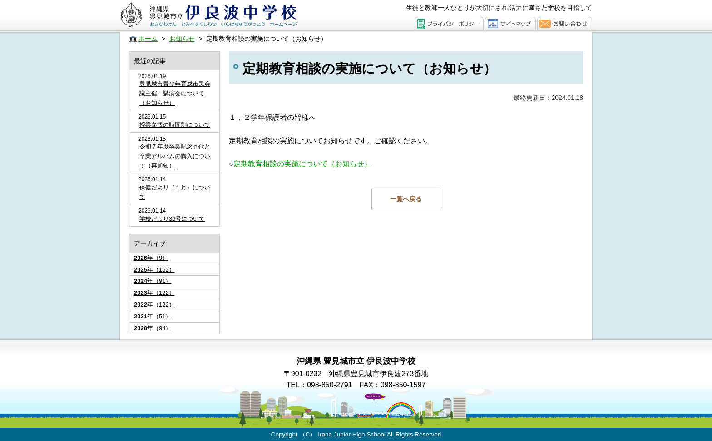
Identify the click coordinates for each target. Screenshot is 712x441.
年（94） (152, 328)
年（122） (154, 292)
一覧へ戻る (406, 199)
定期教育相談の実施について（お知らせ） (302, 164)
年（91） (152, 280)
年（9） (151, 257)
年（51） (152, 316)
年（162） (154, 269)
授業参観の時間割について (174, 124)
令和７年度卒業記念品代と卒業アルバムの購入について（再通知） (174, 156)
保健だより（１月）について (174, 192)
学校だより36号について (172, 218)
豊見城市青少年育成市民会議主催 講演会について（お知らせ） (174, 93)
